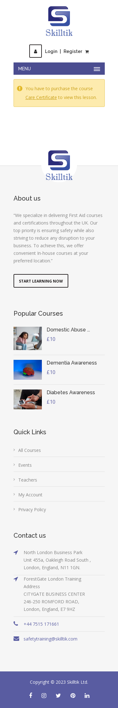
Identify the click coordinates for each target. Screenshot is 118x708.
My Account (30, 495)
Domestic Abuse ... (68, 330)
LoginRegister (55, 51)
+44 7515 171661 (41, 624)
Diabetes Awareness (71, 392)
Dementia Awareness (72, 363)
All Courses (29, 450)
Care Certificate (41, 97)
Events (25, 465)
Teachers (27, 480)
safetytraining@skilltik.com (50, 639)
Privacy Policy (32, 509)
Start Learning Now (41, 281)
